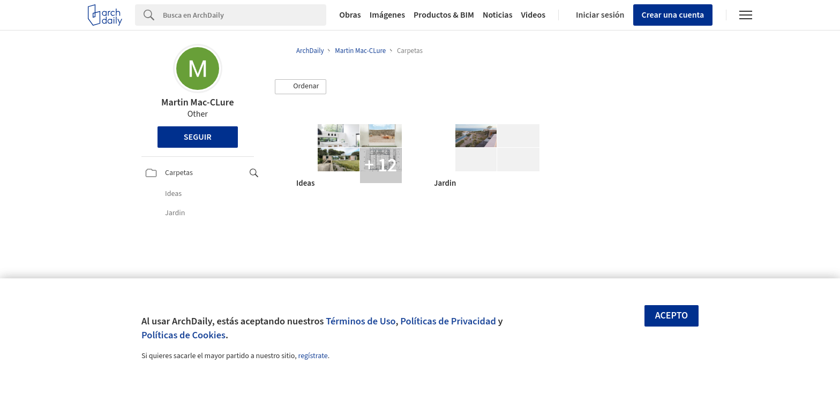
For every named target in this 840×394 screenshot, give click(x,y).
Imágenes (387, 15)
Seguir (198, 137)
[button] (300, 86)
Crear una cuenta (673, 15)
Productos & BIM (444, 15)
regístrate (312, 356)
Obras (350, 15)
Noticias (498, 15)
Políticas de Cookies (183, 335)
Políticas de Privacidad (448, 321)
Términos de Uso (360, 321)
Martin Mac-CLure (197, 102)
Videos (533, 15)
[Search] (244, 15)
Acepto (671, 315)
